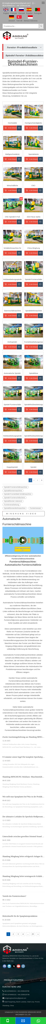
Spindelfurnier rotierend (13, 501)
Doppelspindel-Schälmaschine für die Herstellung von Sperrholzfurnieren (12, 467)
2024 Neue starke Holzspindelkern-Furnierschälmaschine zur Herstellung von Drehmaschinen (33, 217)
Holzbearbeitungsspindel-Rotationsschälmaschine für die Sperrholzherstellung (12, 436)
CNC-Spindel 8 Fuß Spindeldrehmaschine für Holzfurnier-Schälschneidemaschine (12, 217)
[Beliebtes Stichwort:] (41, 26)
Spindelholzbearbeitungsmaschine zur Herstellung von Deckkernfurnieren (33, 405)
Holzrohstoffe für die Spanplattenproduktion (19, 916)
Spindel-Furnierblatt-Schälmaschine (17, 494)
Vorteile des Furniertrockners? (14, 896)
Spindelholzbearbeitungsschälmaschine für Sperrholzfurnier (33, 436)
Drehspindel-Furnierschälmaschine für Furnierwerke (12, 342)
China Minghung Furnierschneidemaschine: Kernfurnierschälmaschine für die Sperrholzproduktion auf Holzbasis (33, 248)
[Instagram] (23, 966)
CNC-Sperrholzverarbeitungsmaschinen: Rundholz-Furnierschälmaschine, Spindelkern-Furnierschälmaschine (33, 186)
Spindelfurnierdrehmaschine (14, 508)
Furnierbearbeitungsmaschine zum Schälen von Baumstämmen (33, 342)
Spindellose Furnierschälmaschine (33, 373)
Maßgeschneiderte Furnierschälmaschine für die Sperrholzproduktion (12, 154)
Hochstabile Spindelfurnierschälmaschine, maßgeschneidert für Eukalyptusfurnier (12, 123)
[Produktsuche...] (21, 26)
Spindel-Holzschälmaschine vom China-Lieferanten (33, 467)
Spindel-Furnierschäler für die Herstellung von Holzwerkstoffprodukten (34, 279)
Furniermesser (35, 508)
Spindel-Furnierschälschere (14, 498)
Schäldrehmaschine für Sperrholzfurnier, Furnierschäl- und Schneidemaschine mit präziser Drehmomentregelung (12, 248)
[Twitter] (14, 966)
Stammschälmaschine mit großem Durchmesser (12, 311)
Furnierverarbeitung (11, 505)
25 (33, 934)
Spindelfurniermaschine (13, 491)
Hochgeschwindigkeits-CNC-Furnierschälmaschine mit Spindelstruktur (33, 123)
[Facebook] (5, 966)
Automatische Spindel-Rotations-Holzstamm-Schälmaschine (12, 373)
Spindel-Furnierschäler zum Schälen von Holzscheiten (12, 405)
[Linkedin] (9, 966)
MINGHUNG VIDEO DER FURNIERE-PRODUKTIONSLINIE (23, 514)
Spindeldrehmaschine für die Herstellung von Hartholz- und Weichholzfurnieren (33, 311)
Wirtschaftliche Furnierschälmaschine (12, 186)
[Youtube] (18, 966)
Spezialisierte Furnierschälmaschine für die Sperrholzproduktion (33, 154)
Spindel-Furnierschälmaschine (15, 487)
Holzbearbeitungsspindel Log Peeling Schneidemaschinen (12, 279)
